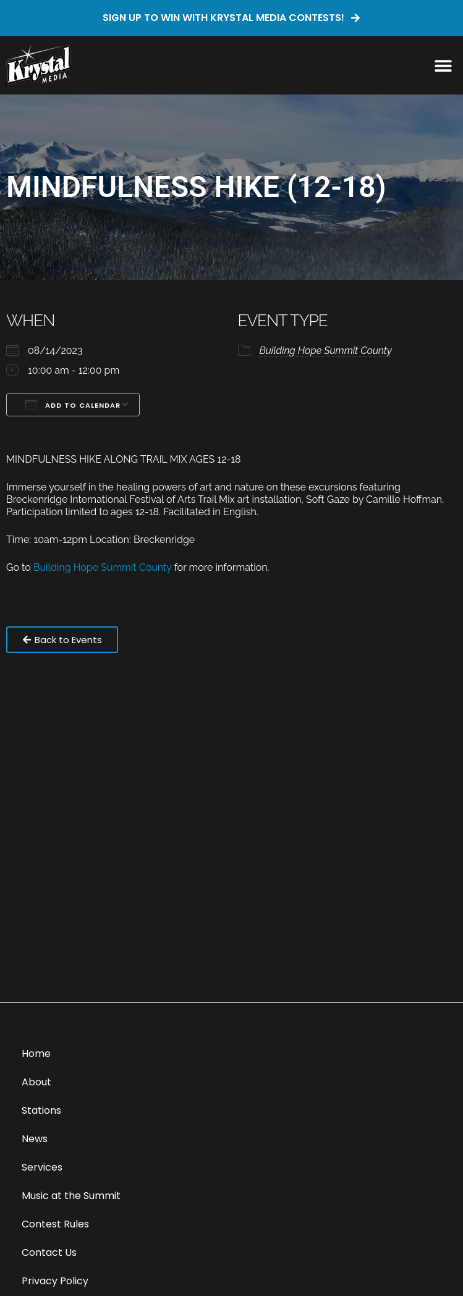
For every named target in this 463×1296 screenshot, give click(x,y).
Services (42, 1167)
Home (36, 1053)
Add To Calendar (73, 404)
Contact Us (49, 1252)
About (36, 1082)
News (35, 1139)
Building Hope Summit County (326, 350)
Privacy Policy (55, 1281)
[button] (443, 65)
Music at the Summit (71, 1196)
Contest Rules (55, 1224)
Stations (41, 1110)
